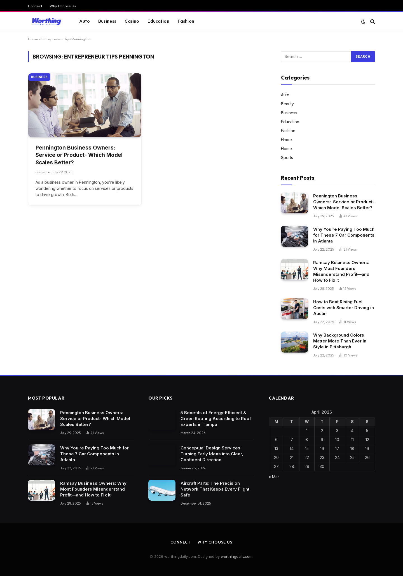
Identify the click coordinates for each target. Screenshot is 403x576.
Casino (132, 21)
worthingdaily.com (236, 556)
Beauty (287, 103)
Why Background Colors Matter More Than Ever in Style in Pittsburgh (339, 340)
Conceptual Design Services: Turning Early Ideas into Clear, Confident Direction (212, 453)
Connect (35, 6)
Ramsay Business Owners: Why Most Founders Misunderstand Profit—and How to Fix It (341, 271)
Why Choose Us (63, 6)
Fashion (186, 21)
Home (33, 39)
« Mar (274, 476)
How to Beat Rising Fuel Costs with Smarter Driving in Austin (343, 307)
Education (158, 21)
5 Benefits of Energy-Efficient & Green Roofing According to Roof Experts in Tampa (216, 418)
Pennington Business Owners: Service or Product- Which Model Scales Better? (79, 155)
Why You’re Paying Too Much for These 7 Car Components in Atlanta (343, 235)
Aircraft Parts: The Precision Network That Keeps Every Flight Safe (215, 489)
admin (40, 172)
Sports (287, 157)
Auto (84, 21)
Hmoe (286, 139)
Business (107, 21)
